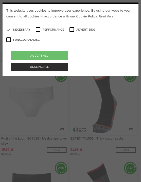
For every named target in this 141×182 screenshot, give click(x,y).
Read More (106, 16)
